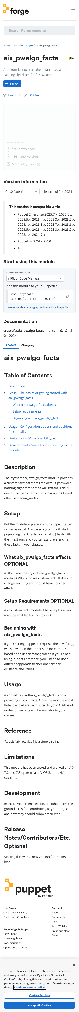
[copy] (68, 296)
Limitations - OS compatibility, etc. (33, 438)
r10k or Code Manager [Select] (35, 278)
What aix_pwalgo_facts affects (34, 404)
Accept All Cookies (39, 1005)
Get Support (10, 934)
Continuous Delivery (15, 912)
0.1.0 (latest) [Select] (21, 191)
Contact (56, 935)
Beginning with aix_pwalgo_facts (36, 418)
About (55, 912)
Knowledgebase (12, 938)
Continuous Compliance (17, 917)
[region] (39, 985)
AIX (20, 248)
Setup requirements (27, 411)
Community (58, 917)
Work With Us (59, 926)
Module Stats (15, 142)
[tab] (11, 345)
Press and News (61, 931)
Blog (54, 922)
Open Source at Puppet (16, 947)
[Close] (74, 964)
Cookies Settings (39, 995)
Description (16, 386)
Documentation (12, 943)
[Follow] (12, 83)
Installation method (18, 272)
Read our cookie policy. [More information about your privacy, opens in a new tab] (30, 987)
